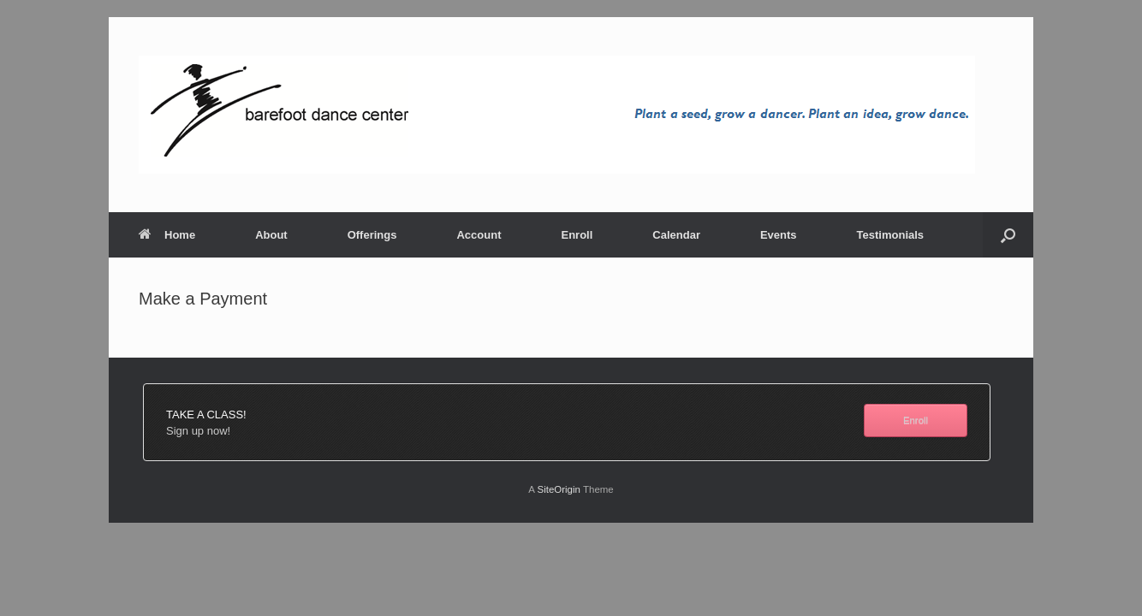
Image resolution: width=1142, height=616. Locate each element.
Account (478, 234)
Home (167, 234)
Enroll (576, 234)
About (271, 234)
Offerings (372, 234)
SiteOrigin (558, 489)
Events (778, 234)
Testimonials (891, 234)
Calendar (676, 234)
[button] (1008, 235)
